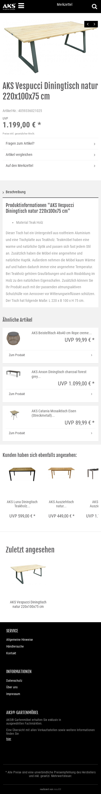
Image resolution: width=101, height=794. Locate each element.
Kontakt (11, 653)
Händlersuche (15, 646)
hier (8, 739)
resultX (57, 789)
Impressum (13, 694)
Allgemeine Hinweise (19, 640)
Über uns (11, 687)
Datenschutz (14, 681)
